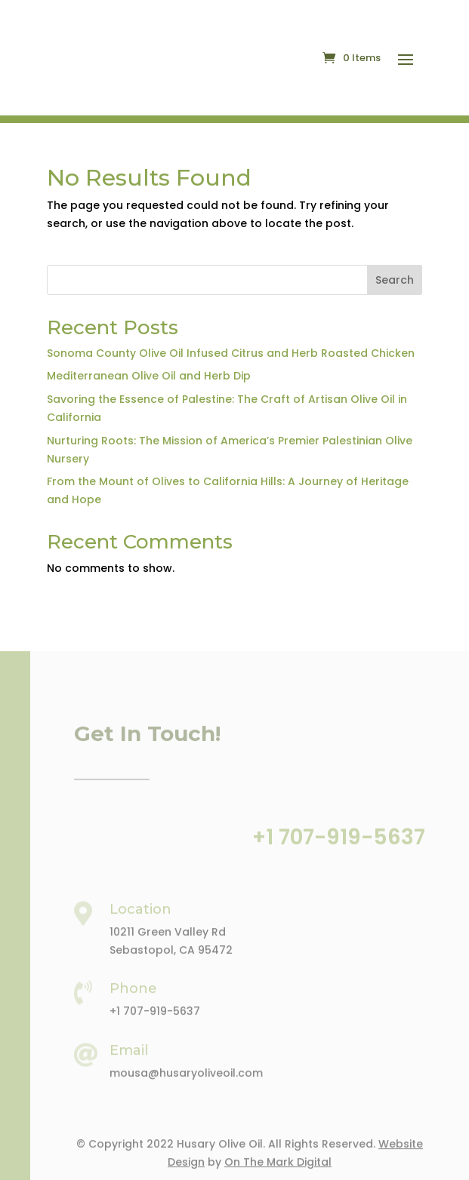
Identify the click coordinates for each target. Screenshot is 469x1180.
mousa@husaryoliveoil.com (186, 1087)
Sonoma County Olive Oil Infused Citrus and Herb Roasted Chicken (231, 353)
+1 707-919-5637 (338, 852)
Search (394, 279)
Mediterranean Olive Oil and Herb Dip (149, 375)
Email (129, 1065)
